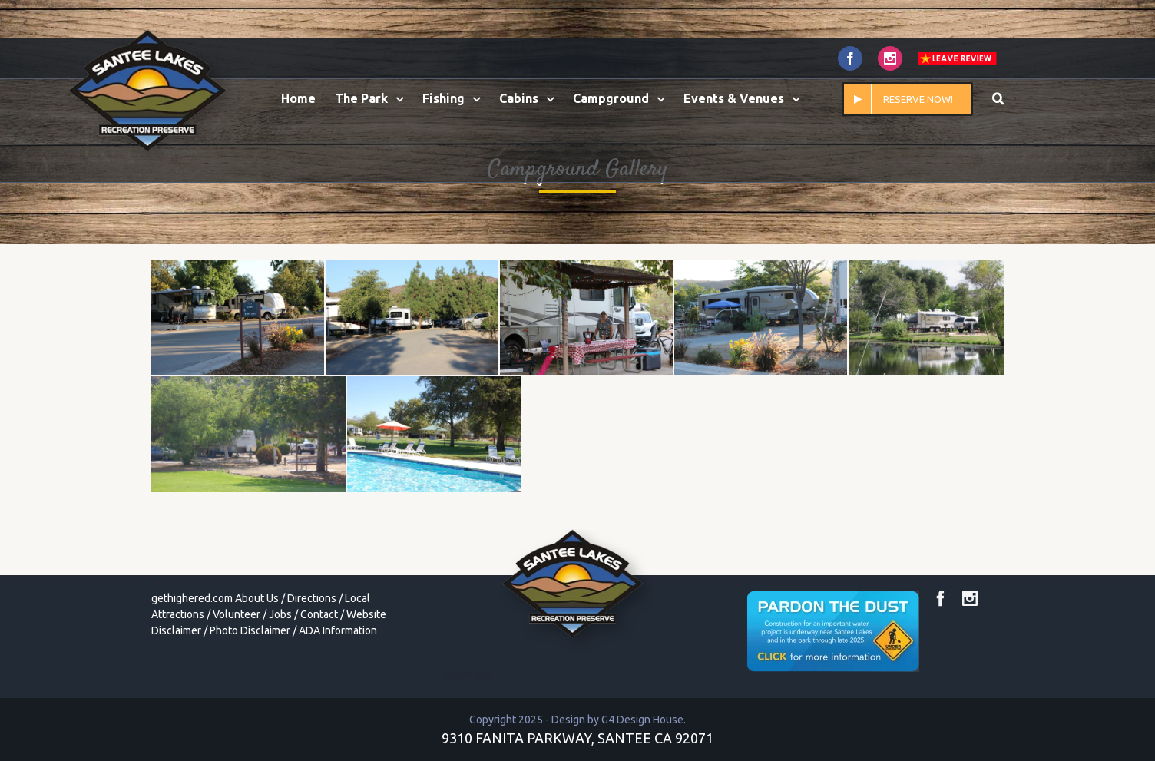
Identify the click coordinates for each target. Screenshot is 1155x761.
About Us (257, 598)
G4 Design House (642, 719)
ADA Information (338, 630)
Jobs (280, 614)
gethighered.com (192, 598)
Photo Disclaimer (250, 630)
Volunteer (236, 614)
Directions (311, 598)
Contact (319, 614)
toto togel (467, 674)
